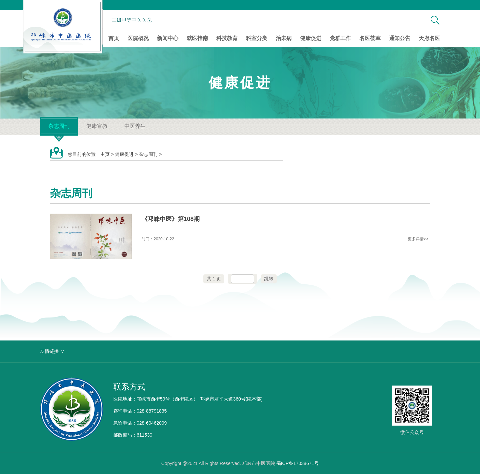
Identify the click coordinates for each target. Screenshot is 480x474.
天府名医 (429, 38)
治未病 (284, 38)
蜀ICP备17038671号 (297, 463)
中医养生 (135, 126)
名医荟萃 (370, 38)
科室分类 (256, 38)
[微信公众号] (412, 411)
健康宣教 (97, 126)
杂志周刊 (59, 126)
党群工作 (340, 38)
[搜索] (432, 20)
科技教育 (227, 38)
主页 (105, 154)
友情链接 (49, 351)
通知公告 (399, 38)
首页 (113, 38)
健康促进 (310, 38)
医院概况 (138, 38)
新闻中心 (167, 38)
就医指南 (197, 38)
